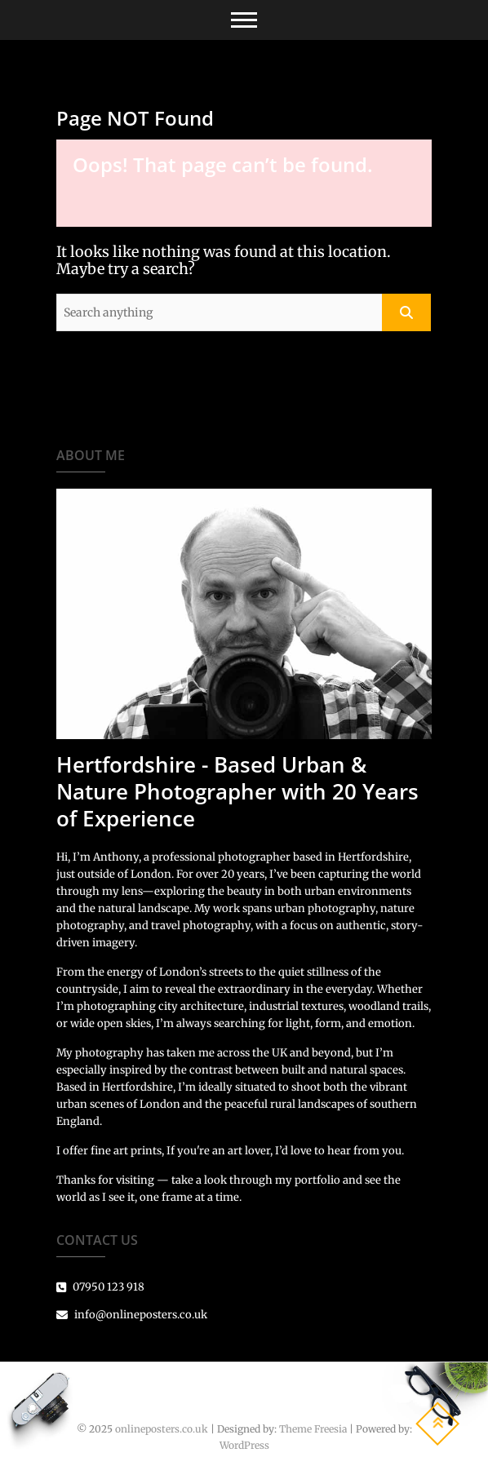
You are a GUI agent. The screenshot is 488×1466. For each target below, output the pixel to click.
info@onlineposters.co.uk (131, 1315)
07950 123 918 (100, 1287)
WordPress (244, 1445)
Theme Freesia (313, 1429)
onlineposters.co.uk (161, 1429)
